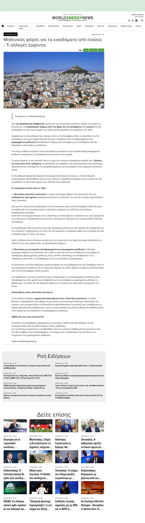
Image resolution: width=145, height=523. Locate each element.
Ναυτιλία (100, 26)
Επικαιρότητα (68, 26)
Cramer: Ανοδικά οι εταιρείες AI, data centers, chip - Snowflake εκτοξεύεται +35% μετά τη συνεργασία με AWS (79, 386)
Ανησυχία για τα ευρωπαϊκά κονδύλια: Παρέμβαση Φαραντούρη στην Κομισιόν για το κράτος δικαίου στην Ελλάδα (14, 443)
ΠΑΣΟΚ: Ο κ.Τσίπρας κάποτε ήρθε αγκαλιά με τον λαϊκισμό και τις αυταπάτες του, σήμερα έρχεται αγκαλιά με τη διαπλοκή (15, 505)
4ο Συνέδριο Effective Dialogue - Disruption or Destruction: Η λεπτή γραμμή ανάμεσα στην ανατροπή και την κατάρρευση (92, 505)
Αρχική (3, 26)
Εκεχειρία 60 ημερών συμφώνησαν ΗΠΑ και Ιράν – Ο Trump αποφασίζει (78, 366)
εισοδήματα (93, 50)
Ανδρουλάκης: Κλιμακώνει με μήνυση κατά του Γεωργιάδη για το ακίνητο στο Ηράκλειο (92, 474)
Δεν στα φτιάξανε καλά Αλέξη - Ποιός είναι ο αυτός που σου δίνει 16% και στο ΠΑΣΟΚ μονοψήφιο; (79, 396)
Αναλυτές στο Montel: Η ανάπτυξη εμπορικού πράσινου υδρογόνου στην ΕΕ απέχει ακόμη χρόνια (79, 377)
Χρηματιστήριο (126, 26)
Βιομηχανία (89, 26)
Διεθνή (78, 26)
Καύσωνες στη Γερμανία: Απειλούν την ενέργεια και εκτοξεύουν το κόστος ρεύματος (27, 396)
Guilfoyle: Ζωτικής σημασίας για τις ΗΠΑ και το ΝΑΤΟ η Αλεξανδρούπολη (66, 505)
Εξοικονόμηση (53, 26)
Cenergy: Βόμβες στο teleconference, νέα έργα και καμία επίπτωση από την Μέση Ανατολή (27, 367)
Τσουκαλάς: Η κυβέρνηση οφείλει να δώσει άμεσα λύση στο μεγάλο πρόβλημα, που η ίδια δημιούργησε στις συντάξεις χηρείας (92, 443)
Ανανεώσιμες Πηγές (23, 27)
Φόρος (86, 50)
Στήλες (138, 26)
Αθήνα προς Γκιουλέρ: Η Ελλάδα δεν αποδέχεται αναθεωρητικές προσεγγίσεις (39, 474)
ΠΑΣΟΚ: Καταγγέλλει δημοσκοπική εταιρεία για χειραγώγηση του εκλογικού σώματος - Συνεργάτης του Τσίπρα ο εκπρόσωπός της (25, 386)
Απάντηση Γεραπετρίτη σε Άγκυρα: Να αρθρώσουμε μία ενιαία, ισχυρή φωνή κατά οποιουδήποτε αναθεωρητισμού (66, 443)
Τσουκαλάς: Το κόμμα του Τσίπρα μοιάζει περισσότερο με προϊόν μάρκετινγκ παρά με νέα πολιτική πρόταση (66, 474)
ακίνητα (101, 50)
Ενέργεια (10, 26)
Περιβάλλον (40, 26)
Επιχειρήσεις (112, 26)
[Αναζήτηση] (141, 20)
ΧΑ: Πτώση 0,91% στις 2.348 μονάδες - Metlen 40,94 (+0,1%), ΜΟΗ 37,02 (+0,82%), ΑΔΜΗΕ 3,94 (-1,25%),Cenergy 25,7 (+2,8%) (28, 377)
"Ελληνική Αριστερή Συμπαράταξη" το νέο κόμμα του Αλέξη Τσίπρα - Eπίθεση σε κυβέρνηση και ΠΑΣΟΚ (40, 505)
